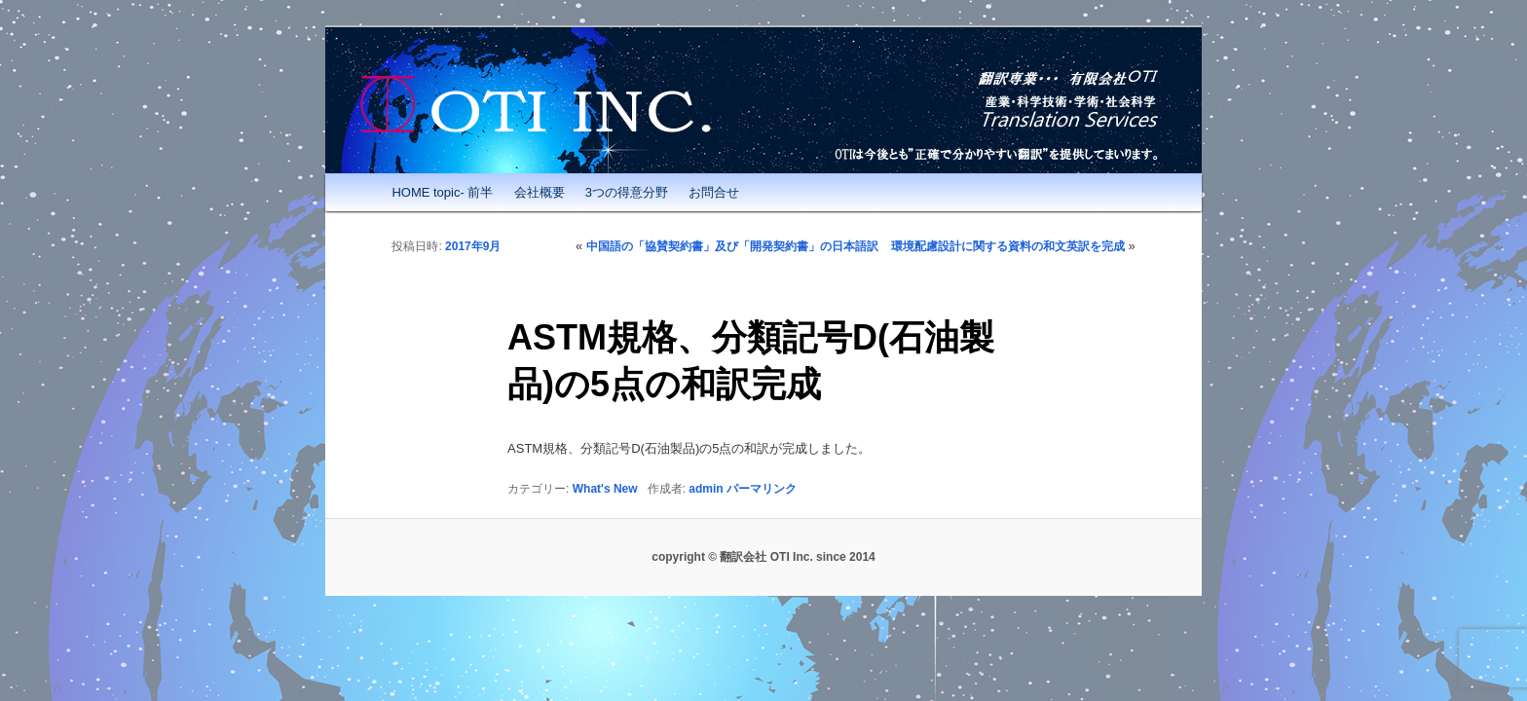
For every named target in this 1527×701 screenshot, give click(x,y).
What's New (605, 489)
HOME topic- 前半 (442, 192)
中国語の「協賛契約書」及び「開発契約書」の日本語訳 (732, 246)
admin (706, 489)
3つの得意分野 (626, 192)
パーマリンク (761, 489)
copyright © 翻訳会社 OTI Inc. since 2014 (763, 557)
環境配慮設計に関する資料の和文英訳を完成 (1008, 246)
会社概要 (539, 192)
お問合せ (714, 192)
